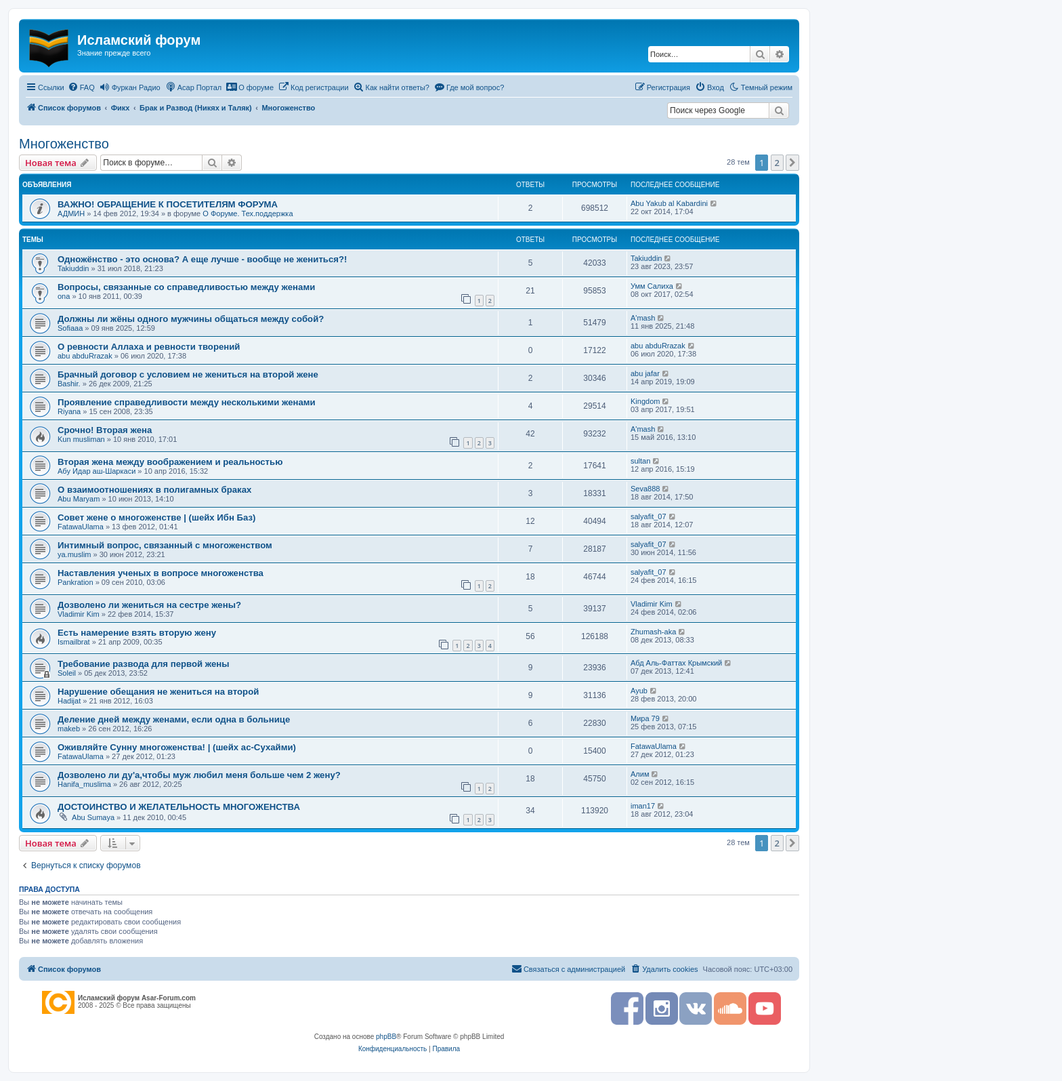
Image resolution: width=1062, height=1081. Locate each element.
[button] (792, 163)
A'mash (643, 318)
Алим (640, 774)
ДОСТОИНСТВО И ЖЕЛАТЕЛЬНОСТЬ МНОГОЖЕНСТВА (179, 807)
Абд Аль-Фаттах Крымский (676, 663)
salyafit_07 (648, 516)
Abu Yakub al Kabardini (669, 203)
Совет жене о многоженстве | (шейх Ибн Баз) (157, 517)
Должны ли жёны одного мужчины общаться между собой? (191, 319)
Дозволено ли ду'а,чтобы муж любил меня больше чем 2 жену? (199, 775)
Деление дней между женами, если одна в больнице (174, 719)
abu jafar (645, 373)
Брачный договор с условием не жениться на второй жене (188, 374)
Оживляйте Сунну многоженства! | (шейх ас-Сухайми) (177, 747)
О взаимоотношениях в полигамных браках (154, 490)
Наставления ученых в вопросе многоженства (160, 573)
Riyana (69, 411)
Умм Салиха (652, 286)
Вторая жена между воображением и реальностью (170, 462)
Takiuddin (73, 268)
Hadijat (69, 701)
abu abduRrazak (85, 356)
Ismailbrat (74, 642)
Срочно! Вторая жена (105, 430)
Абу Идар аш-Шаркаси (96, 471)
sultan (640, 461)
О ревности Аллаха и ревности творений (149, 347)
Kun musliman (81, 439)
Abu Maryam (79, 499)
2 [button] (777, 163)
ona (64, 296)
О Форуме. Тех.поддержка (248, 213)
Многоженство (64, 143)
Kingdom (645, 401)
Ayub (639, 691)
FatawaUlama (81, 527)
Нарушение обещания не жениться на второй (158, 692)
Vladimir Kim (79, 614)
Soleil (67, 673)
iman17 (643, 806)
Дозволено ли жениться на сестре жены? (149, 605)
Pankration (75, 582)
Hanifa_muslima (84, 784)
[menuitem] (81, 87)
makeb (69, 729)
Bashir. (69, 384)
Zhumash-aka (653, 632)
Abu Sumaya (93, 817)
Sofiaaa (70, 328)
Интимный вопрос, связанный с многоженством (165, 545)
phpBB (386, 1036)
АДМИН (71, 213)
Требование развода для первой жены (144, 664)
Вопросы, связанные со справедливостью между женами (186, 287)
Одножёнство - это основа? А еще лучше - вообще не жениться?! (202, 259)
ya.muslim (74, 554)
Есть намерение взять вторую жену (137, 633)
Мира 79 (645, 718)
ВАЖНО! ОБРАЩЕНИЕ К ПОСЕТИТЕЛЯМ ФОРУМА (168, 204)
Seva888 (645, 489)
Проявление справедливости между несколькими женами (187, 402)
